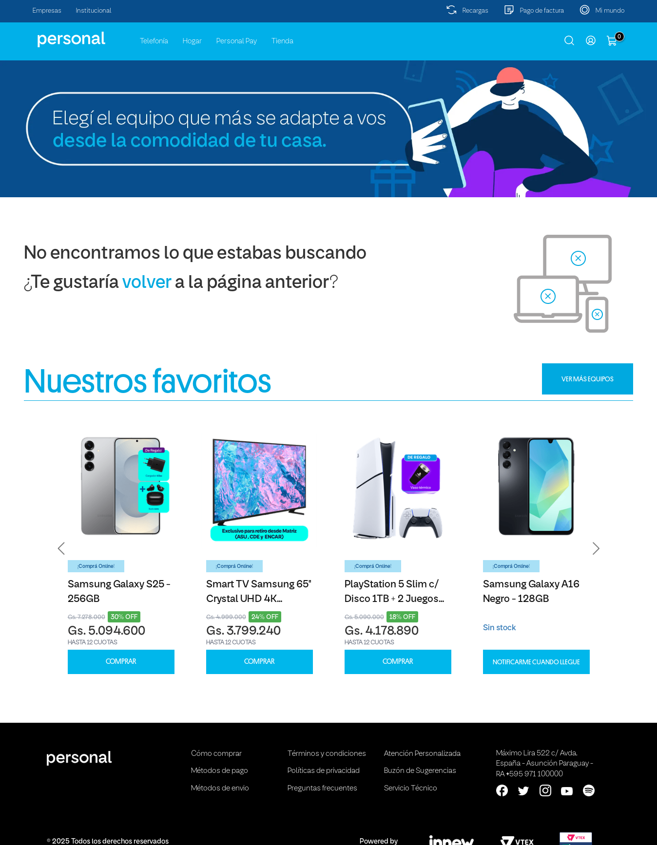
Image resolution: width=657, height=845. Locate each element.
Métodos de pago (219, 771)
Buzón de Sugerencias (420, 771)
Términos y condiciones (327, 754)
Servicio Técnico (410, 788)
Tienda (282, 41)
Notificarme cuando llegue (536, 661)
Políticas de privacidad (324, 771)
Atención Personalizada (422, 754)
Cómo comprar (216, 754)
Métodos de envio (220, 788)
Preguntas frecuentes (322, 788)
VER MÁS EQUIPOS (587, 379)
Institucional (94, 11)
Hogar (192, 41)
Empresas (47, 11)
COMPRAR (121, 661)
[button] (61, 548)
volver (147, 283)
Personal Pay (236, 41)
